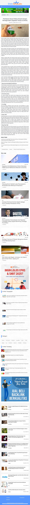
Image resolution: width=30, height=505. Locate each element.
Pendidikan (3, 164)
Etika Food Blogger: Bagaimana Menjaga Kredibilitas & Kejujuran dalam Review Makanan (14, 143)
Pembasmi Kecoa (23, 70)
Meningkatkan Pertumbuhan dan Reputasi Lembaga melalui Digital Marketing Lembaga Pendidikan (14, 221)
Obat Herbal (8, 340)
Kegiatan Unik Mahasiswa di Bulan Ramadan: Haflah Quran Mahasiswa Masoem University (14, 166)
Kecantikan (18, 340)
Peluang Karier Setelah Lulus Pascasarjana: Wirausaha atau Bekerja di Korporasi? (14, 184)
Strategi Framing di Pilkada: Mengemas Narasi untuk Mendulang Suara (15, 240)
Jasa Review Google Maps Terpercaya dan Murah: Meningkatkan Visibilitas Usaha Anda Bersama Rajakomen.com (14, 140)
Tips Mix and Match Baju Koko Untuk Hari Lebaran (16, 489)
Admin (20, 22)
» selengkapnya (4, 169)
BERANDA (4, 14)
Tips (2, 200)
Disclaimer (8, 499)
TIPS (7, 14)
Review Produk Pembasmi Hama (19, 149)
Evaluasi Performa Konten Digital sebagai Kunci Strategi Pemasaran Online (13, 202)
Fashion (3, 255)
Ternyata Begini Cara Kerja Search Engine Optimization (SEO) (17, 329)
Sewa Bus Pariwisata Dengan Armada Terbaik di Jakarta (16, 309)
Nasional (9, 470)
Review (27, 80)
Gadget (9, 463)
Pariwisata (13, 340)
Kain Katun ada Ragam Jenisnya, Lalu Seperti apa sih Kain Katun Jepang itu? (14, 258)
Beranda (8, 497)
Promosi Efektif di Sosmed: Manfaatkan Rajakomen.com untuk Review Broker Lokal (14, 146)
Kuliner (22, 340)
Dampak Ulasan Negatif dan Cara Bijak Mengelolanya (14, 355)
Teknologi (9, 409)
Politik (3, 237)
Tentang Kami (22, 497)
